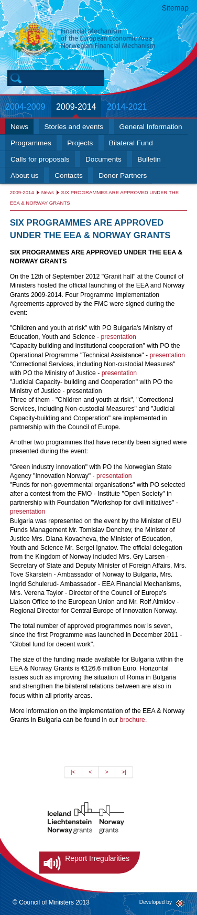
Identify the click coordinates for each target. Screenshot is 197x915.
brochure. (133, 720)
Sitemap (175, 8)
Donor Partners (122, 175)
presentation (118, 337)
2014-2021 (127, 106)
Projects (80, 143)
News (19, 127)
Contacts (68, 175)
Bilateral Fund (131, 143)
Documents (103, 159)
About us (24, 175)
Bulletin (149, 159)
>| (124, 772)
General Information (150, 127)
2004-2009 (25, 106)
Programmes (30, 143)
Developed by (155, 902)
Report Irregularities (97, 858)
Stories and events (73, 127)
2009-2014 (76, 106)
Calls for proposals (40, 159)
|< (73, 772)
